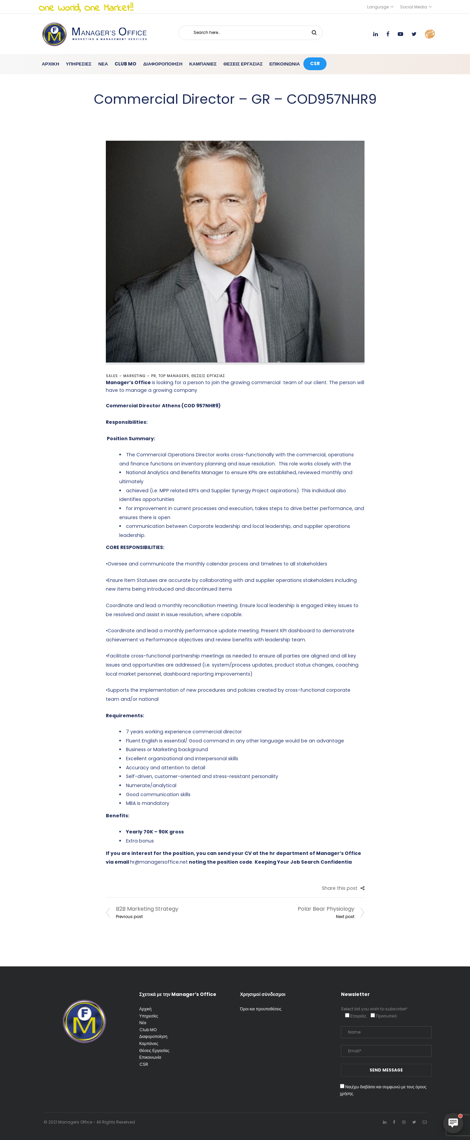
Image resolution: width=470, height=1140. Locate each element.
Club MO (148, 1030)
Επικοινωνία (150, 1057)
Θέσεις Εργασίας (208, 375)
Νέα (142, 1022)
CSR (143, 1064)
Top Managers (174, 375)
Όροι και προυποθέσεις (261, 1009)
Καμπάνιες (149, 1043)
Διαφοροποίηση (153, 1036)
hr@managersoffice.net (159, 862)
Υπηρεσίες (148, 1016)
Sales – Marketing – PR (131, 375)
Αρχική (145, 1009)
